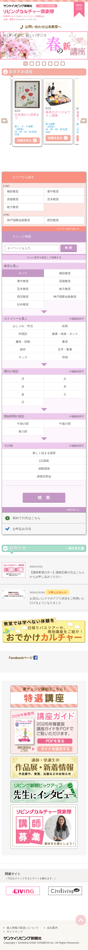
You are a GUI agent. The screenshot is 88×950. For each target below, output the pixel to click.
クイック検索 (22, 236)
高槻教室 (13, 199)
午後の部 (65, 423)
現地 (65, 357)
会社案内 (52, 927)
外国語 (23, 333)
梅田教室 (13, 191)
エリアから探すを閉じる (68, 229)
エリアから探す (23, 177)
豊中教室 (53, 191)
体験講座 (44, 468)
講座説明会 (44, 476)
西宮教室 (53, 220)
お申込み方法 (22, 528)
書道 (65, 341)
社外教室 (23, 304)
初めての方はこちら (26, 518)
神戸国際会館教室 (18, 220)
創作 (23, 349)
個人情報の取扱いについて (23, 927)
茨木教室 (53, 199)
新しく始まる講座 (44, 453)
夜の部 (23, 431)
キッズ (23, 357)
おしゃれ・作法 (23, 326)
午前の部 (23, 423)
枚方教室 (13, 207)
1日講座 (44, 460)
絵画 (65, 326)
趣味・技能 (23, 341)
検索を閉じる (73, 510)
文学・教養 (65, 349)
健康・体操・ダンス (65, 333)
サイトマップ (15, 931)
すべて (23, 273)
